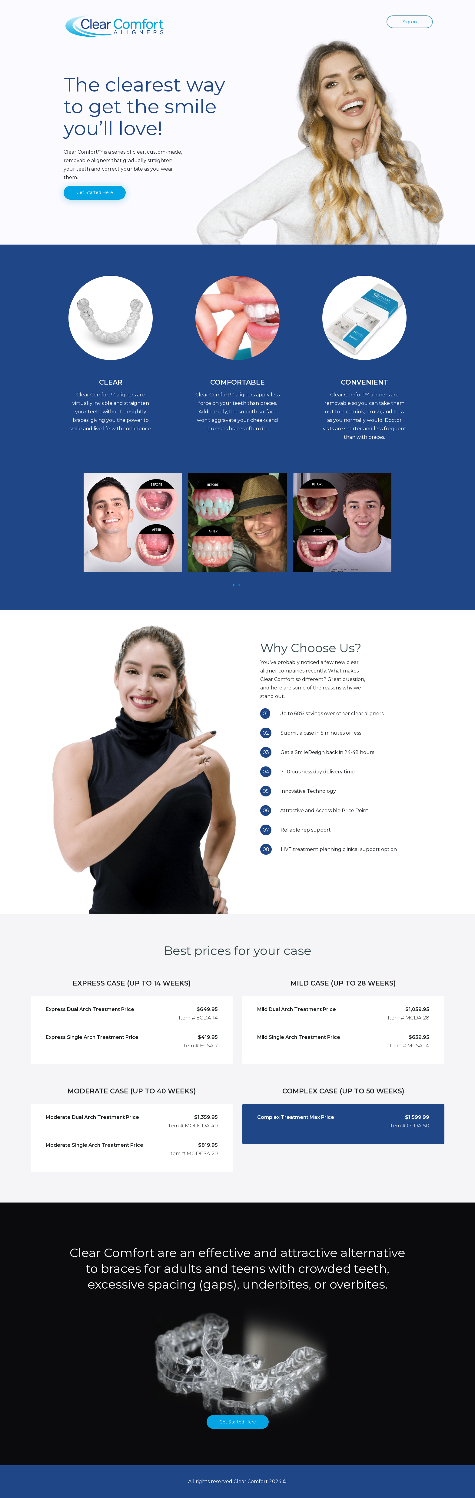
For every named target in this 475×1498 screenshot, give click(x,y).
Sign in (410, 22)
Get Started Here (94, 192)
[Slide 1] (233, 585)
